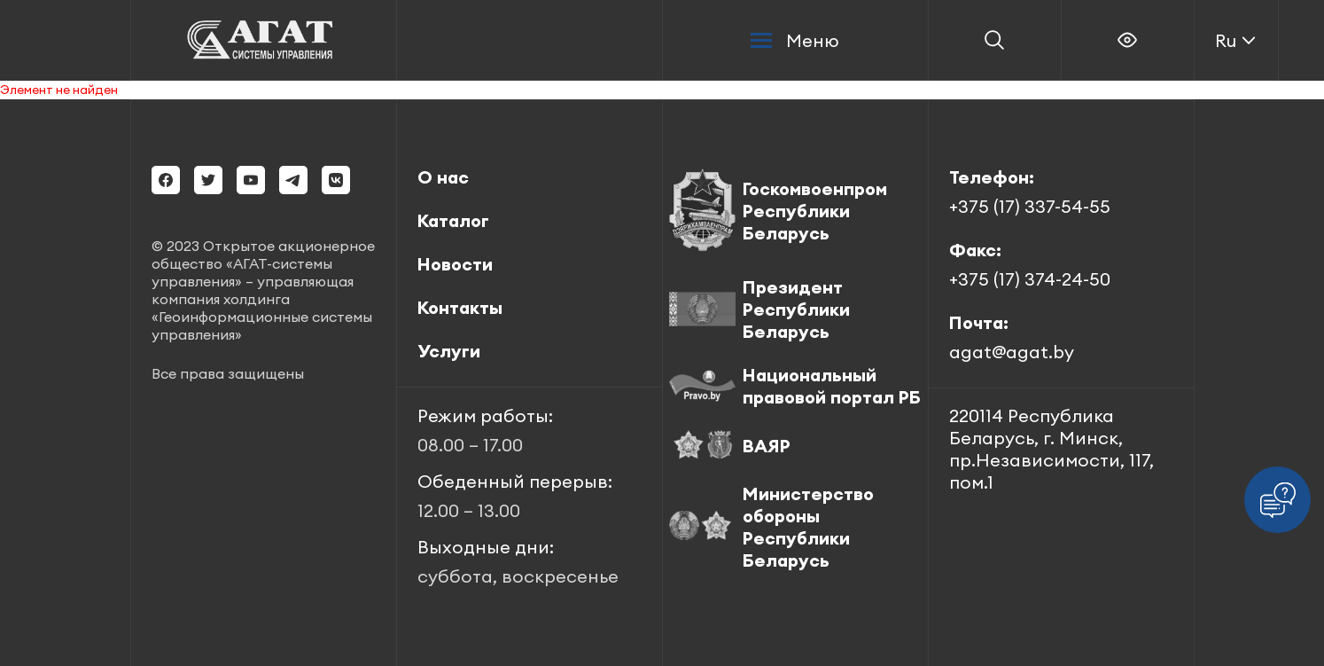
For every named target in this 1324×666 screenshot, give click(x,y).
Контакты (459, 307)
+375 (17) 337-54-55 (1029, 206)
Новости (455, 264)
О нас (443, 177)
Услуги (448, 351)
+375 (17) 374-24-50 (1029, 279)
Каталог (453, 220)
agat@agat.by (1011, 352)
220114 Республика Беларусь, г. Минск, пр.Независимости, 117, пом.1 (1051, 448)
